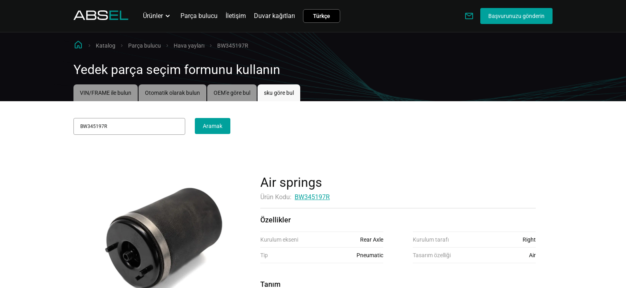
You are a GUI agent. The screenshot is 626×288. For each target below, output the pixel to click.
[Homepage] (101, 18)
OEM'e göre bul (232, 93)
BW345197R (312, 197)
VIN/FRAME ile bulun (105, 93)
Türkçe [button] (321, 16)
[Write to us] (469, 16)
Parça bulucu (199, 16)
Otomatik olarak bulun (172, 93)
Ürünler (157, 16)
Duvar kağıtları (274, 16)
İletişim (236, 16)
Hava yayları (189, 45)
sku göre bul (279, 93)
